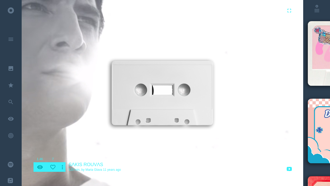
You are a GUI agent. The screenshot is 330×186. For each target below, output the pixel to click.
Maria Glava (93, 170)
